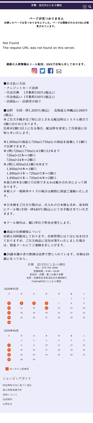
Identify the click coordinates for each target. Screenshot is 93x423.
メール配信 (36, 64)
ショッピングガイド (17, 378)
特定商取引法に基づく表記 (17, 385)
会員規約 (7, 399)
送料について (10, 394)
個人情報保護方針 (12, 390)
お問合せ (7, 404)
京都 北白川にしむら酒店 (46, 5)
